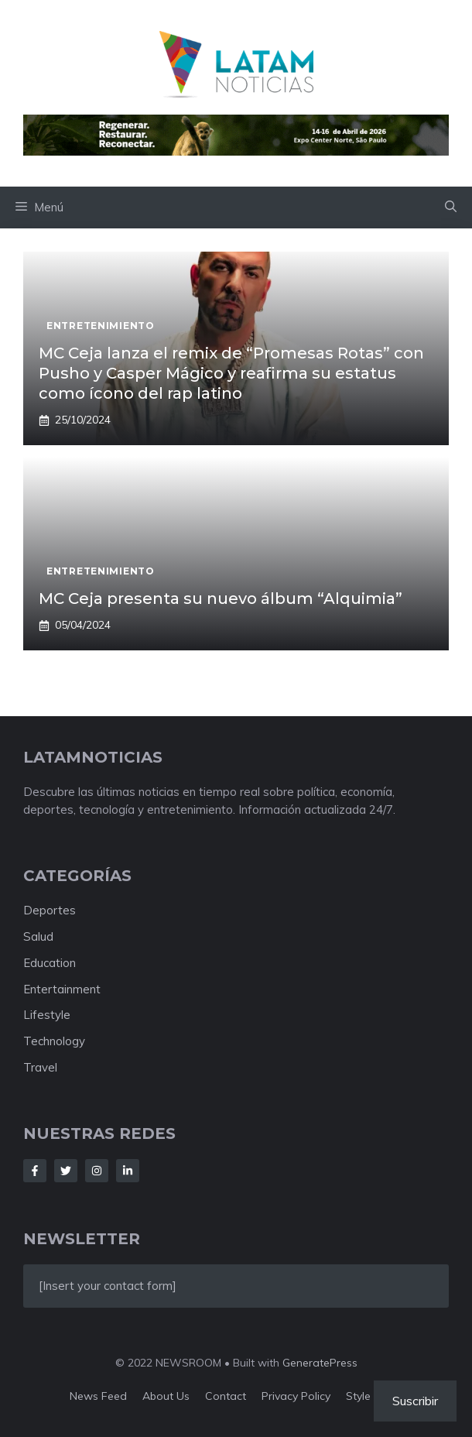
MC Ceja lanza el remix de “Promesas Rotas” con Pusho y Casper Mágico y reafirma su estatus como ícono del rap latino (231, 373)
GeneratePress (319, 1363)
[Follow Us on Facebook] (34, 1170)
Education (49, 962)
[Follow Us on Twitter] (65, 1170)
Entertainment (62, 989)
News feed (98, 1396)
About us (166, 1396)
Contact (225, 1396)
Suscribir (415, 1400)
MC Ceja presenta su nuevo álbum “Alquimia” (220, 598)
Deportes (49, 910)
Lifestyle (46, 1014)
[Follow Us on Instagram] (96, 1170)
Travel (40, 1067)
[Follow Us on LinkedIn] (127, 1170)
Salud (38, 936)
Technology (54, 1041)
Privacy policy (296, 1396)
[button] (450, 207)
